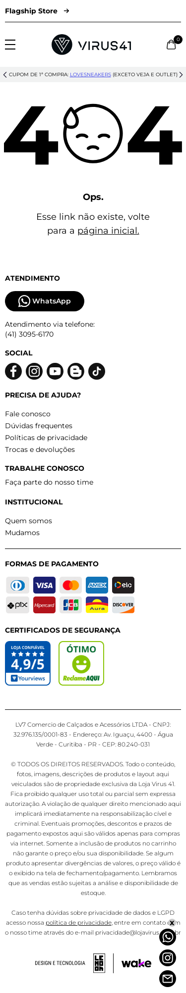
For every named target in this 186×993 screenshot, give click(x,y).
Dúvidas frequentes (38, 425)
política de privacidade (79, 922)
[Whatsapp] (167, 937)
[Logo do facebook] (13, 371)
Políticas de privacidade (46, 437)
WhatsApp (44, 301)
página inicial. (108, 230)
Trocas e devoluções (40, 449)
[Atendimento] (167, 978)
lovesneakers (90, 74)
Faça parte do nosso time (49, 482)
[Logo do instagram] (34, 371)
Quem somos (28, 520)
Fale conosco (28, 413)
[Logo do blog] (75, 371)
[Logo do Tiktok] (96, 371)
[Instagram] (167, 957)
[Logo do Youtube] (55, 371)
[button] (5, 75)
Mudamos (22, 532)
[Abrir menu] (10, 45)
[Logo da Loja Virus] (91, 44)
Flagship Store (37, 10)
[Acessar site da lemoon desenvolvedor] (74, 963)
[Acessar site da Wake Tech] (136, 963)
